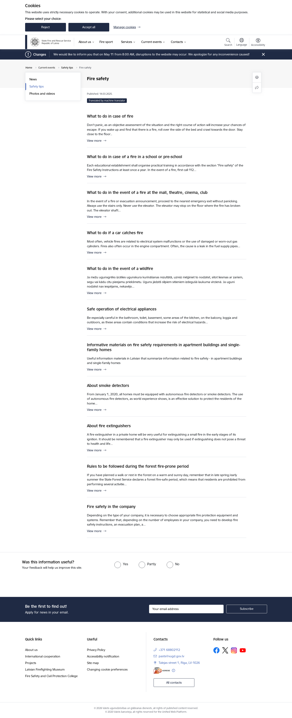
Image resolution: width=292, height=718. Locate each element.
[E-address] (162, 670)
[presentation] (34, 582)
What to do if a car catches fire (115, 232)
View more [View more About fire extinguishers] (94, 450)
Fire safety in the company (111, 506)
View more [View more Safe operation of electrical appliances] (94, 329)
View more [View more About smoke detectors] (94, 410)
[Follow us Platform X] (225, 650)
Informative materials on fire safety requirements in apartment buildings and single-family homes (163, 347)
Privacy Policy (96, 650)
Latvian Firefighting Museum (45, 669)
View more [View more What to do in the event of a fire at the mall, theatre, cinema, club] (94, 217)
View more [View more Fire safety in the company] (94, 531)
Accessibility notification (103, 656)
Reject (45, 27)
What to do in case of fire (110, 116)
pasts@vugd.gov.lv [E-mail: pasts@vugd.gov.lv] (171, 656)
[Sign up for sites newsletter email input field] (186, 609)
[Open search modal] (228, 43)
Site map (93, 663)
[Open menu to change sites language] (241, 42)
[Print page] (257, 77)
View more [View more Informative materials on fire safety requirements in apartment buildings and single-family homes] (94, 369)
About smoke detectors (108, 385)
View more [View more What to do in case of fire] (94, 141)
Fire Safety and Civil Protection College (51, 676)
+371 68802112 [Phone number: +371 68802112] (169, 650)
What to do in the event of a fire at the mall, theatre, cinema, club (147, 192)
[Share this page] (257, 88)
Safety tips (36, 86)
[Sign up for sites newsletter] (246, 609)
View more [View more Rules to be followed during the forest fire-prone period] (94, 490)
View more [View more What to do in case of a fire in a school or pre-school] (94, 176)
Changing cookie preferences (107, 669)
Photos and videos (42, 94)
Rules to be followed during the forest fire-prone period (138, 466)
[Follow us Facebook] (216, 650)
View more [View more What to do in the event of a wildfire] (94, 293)
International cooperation (42, 656)
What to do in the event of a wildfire (120, 268)
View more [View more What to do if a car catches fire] (94, 252)
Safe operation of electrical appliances (121, 309)
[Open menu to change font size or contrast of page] (258, 43)
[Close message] (263, 54)
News (33, 79)
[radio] (121, 564)
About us (31, 650)
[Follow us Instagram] (234, 650)
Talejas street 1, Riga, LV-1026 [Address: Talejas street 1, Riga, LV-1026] (179, 663)
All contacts (174, 682)
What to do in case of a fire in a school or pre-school (134, 156)
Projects (30, 663)
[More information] (173, 670)
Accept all (88, 27)
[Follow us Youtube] (243, 650)
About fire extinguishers (109, 425)
